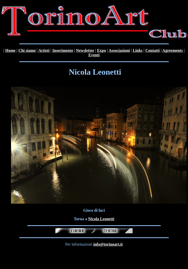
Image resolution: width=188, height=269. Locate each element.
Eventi (94, 55)
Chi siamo (27, 50)
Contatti (152, 50)
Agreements (172, 50)
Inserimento (62, 50)
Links (137, 50)
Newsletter (85, 50)
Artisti (43, 50)
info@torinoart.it (108, 244)
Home (10, 50)
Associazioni (119, 50)
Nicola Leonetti (101, 219)
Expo (101, 50)
